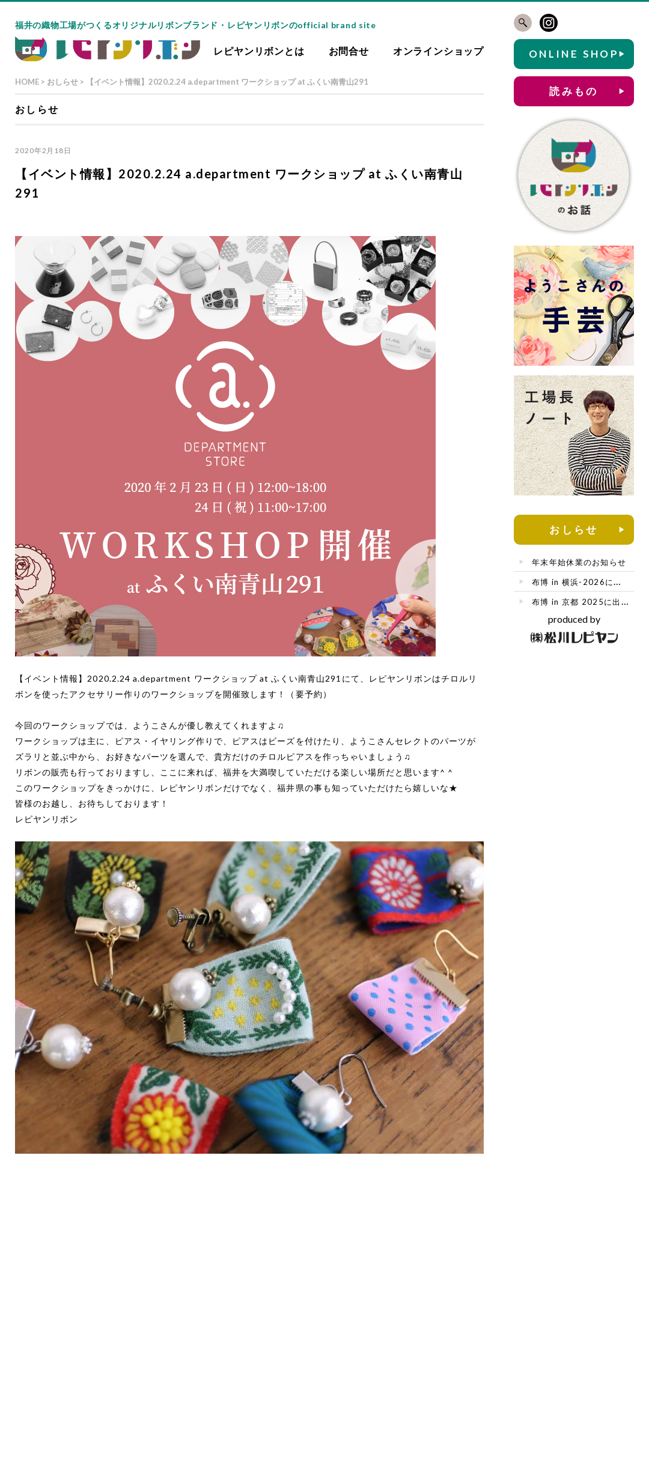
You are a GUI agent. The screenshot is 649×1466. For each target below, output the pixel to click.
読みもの (574, 91)
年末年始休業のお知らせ (579, 562)
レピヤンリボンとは (258, 50)
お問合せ (349, 50)
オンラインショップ (438, 50)
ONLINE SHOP (574, 53)
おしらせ (574, 529)
